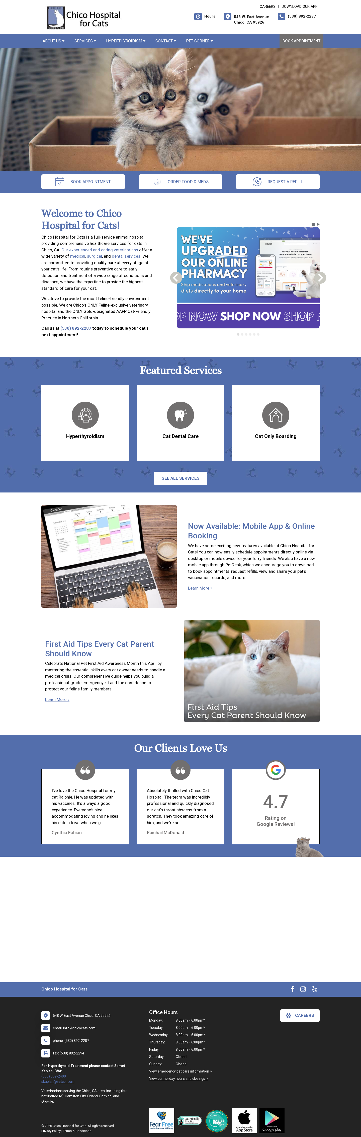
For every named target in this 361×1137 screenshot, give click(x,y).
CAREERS (268, 6)
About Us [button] (53, 41)
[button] (313, 224)
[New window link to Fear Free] (163, 1120)
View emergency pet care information (179, 1071)
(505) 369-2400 (53, 1076)
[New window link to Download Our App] (245, 1120)
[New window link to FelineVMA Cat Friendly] (190, 1120)
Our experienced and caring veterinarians (99, 249)
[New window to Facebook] (292, 990)
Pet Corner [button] (199, 41)
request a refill (278, 181)
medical (77, 256)
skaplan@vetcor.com (57, 1082)
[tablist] (248, 334)
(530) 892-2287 (75, 328)
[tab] (238, 334)
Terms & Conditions (77, 1131)
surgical (94, 256)
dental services (126, 256)
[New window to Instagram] (303, 990)
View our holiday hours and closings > (178, 1079)
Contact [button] (165, 41)
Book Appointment (301, 41)
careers (300, 1015)
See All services (181, 478)
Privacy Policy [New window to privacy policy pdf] (51, 1131)
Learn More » (200, 588)
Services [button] (85, 41)
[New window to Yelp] (314, 990)
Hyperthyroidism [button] (125, 41)
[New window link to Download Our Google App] (273, 1120)
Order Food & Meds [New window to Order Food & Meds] (181, 181)
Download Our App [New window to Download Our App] (300, 6)
